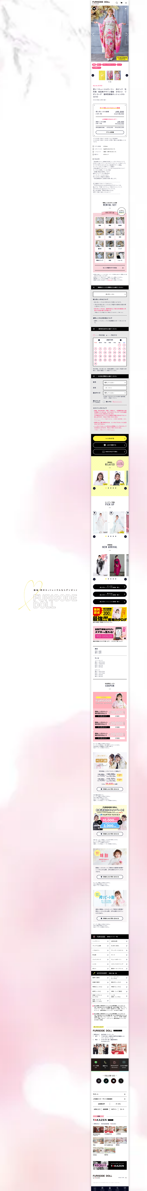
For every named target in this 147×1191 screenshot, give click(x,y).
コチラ (113, 430)
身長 (94, 388)
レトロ (94, 964)
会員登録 (105, 1109)
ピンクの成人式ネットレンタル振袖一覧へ (110, 586)
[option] (110, 352)
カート (122, 1109)
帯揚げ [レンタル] (116, 986)
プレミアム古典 (97, 945)
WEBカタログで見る (111, 451)
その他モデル (96, 67)
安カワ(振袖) (116, 1007)
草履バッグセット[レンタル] (97, 996)
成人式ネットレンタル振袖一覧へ (110, 601)
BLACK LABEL (115, 945)
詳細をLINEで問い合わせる (111, 789)
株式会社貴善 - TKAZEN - (109, 1124)
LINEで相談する (111, 445)
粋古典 (94, 955)
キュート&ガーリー (116, 959)
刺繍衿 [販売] (96, 982)
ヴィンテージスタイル (117, 950)
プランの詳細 (110, 132)
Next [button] (121, 340)
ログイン (114, 1109)
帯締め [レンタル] (97, 986)
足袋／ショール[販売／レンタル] (97, 1000)
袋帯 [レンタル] (97, 991)
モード (113, 955)
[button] (126, 33)
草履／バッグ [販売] (116, 991)
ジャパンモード (97, 959)
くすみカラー (96, 950)
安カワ (99, 64)
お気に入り (97, 1109)
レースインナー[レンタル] (115, 977)
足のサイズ (96, 393)
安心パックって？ (117, 401)
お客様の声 (101, 1104)
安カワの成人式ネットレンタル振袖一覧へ (110, 594)
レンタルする (110, 438)
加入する (107, 401)
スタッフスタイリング (109, 64)
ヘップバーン (96, 941)
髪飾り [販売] (96, 977)
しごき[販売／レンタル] (115, 996)
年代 (94, 382)
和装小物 (110, 280)
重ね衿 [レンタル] (116, 982)
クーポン (118, 1104)
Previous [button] (99, 340)
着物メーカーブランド (117, 968)
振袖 (94, 64)
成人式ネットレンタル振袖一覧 (105, 1007)
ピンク (119, 64)
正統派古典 (114, 941)
